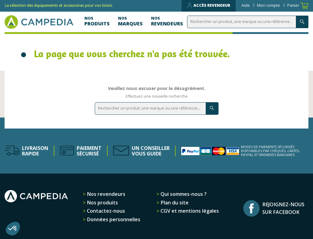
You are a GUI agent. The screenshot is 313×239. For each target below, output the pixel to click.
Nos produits (102, 202)
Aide (246, 5)
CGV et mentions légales (189, 210)
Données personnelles (113, 219)
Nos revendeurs (105, 194)
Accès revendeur (208, 5)
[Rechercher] (249, 22)
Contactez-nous (105, 210)
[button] (13, 228)
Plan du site (174, 202)
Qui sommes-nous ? (183, 194)
